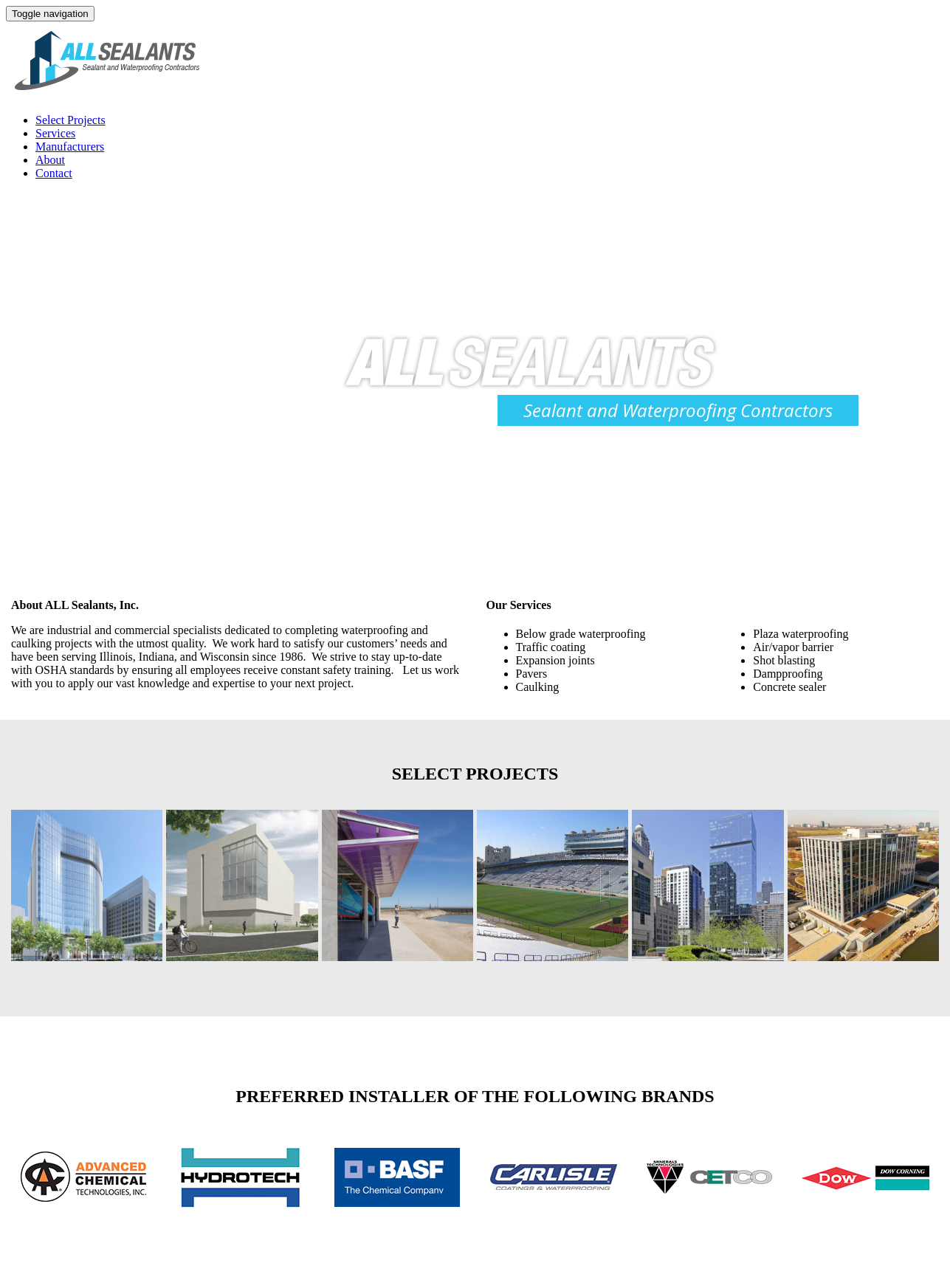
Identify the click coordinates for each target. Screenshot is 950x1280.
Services (55, 133)
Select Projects (70, 120)
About (50, 160)
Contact (53, 173)
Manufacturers (69, 146)
